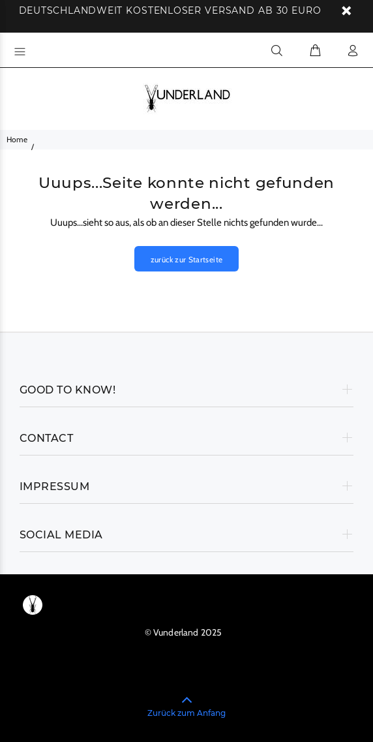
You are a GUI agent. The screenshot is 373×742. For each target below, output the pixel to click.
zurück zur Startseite (187, 259)
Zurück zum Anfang (186, 713)
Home (17, 139)
